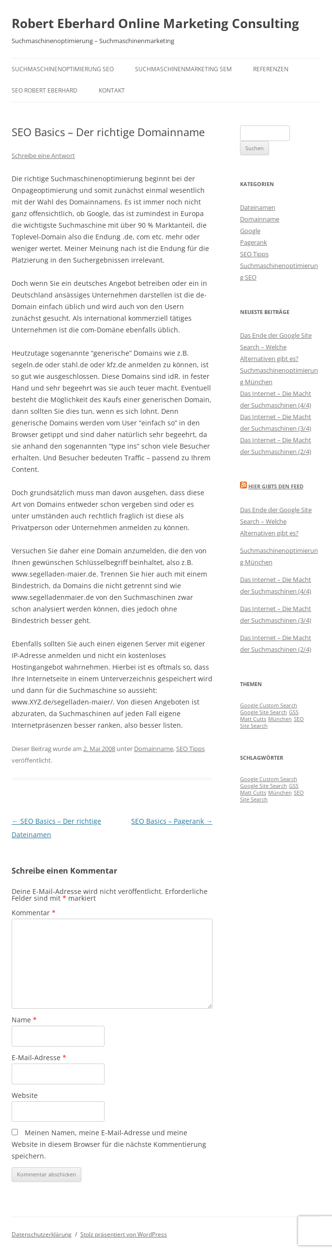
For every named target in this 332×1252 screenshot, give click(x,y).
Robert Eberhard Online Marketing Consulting (155, 23)
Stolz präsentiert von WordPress (123, 1234)
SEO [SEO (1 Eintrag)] (299, 719)
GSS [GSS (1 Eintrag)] (294, 712)
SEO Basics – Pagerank (171, 821)
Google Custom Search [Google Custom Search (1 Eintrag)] (268, 705)
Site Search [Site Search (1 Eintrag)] (254, 725)
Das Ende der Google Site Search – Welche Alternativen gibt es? (276, 347)
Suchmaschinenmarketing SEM (183, 69)
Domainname (153, 748)
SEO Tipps (190, 748)
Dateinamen (257, 207)
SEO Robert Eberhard (44, 90)
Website (25, 1095)
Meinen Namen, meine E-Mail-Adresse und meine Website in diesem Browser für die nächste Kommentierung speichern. (109, 1144)
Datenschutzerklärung (42, 1234)
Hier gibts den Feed (275, 486)
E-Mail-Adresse (39, 1057)
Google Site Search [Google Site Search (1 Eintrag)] (263, 712)
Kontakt (112, 90)
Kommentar (34, 912)
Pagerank (253, 242)
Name (24, 1019)
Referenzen (270, 69)
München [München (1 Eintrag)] (280, 719)
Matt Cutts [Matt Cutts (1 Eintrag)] (253, 719)
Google (250, 230)
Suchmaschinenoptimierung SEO (63, 69)
